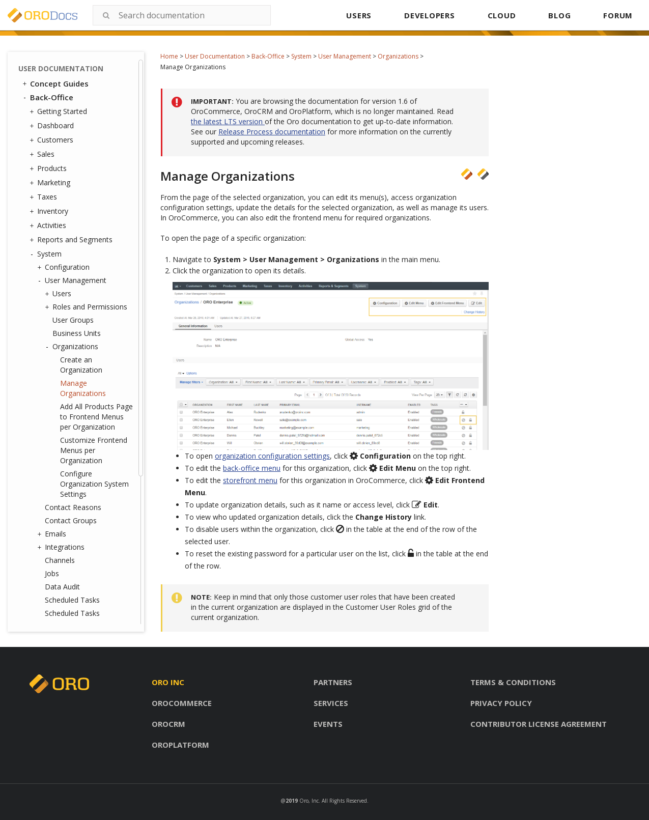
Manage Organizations (83, 189)
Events (328, 724)
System (301, 56)
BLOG (559, 15)
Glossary (46, 615)
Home (169, 56)
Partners (333, 682)
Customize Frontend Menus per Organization (93, 251)
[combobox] (181, 15)
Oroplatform (180, 745)
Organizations (398, 56)
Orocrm (168, 724)
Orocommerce (182, 703)
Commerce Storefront (66, 601)
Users (59, 94)
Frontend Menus (69, 467)
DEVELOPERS (429, 15)
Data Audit (62, 387)
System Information (77, 546)
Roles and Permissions (87, 107)
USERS (359, 15)
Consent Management (82, 559)
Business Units (76, 133)
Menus (56, 453)
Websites (57, 573)
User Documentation (215, 56)
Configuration (65, 68)
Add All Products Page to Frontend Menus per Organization (96, 217)
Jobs (52, 374)
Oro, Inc (309, 800)
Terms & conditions (513, 682)
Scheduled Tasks (72, 400)
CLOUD (502, 15)
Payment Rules (69, 506)
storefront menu (250, 480)
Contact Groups (71, 321)
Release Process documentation (271, 131)
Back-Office (268, 56)
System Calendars (74, 480)
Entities (54, 427)
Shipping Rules (66, 493)
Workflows (60, 520)
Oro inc (168, 682)
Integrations (62, 348)
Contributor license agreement (538, 724)
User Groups (73, 120)
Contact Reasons (73, 308)
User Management (344, 56)
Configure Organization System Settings (94, 284)
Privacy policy (501, 703)
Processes (62, 533)
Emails (53, 334)
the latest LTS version (228, 121)
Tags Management (73, 440)
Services (331, 703)
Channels (60, 360)
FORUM (618, 15)
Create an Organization (81, 165)
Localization (62, 586)
